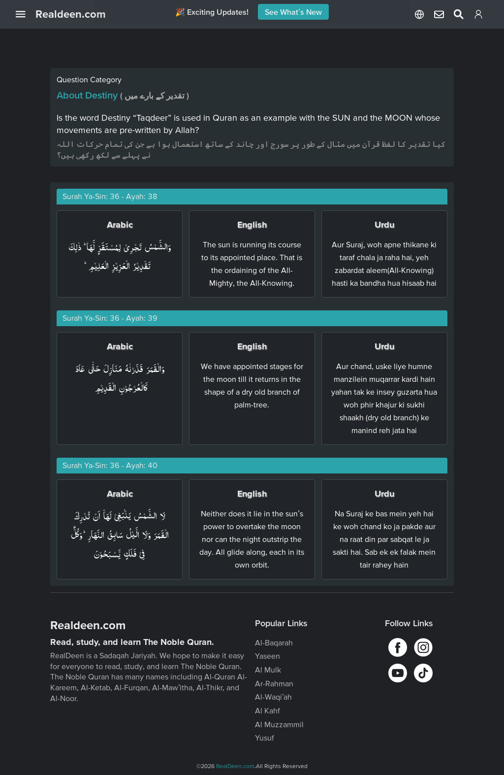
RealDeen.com (235, 766)
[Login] (478, 16)
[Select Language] (419, 14)
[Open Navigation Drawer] (25, 14)
